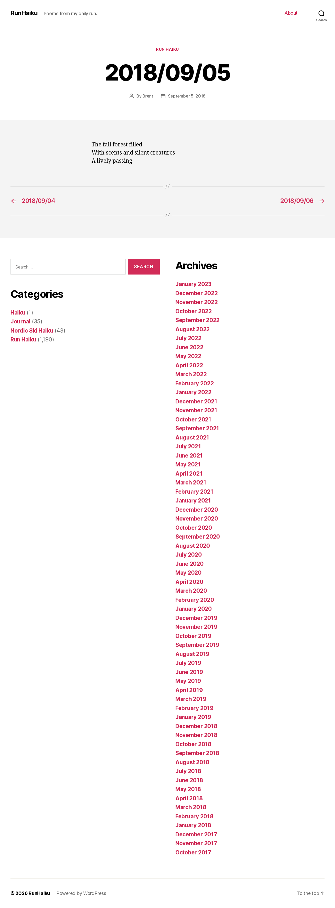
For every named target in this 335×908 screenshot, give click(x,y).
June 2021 (189, 455)
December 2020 (196, 509)
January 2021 (193, 500)
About (291, 13)
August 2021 (192, 437)
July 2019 (188, 663)
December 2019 (196, 618)
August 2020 (192, 545)
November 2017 (196, 843)
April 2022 (189, 365)
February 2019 (194, 708)
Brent (147, 96)
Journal (20, 321)
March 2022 (190, 374)
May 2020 (188, 572)
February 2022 (194, 383)
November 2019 (196, 627)
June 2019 (189, 672)
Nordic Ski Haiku (31, 330)
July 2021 (188, 446)
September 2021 (197, 428)
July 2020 (188, 554)
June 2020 (189, 564)
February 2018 (194, 816)
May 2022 (188, 356)
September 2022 (197, 320)
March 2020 (191, 590)
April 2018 (189, 798)
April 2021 (188, 473)
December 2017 (196, 834)
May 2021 (188, 464)
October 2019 (193, 636)
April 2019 (189, 690)
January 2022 (193, 392)
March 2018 (190, 807)
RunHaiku (23, 13)
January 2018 (193, 825)
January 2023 (193, 284)
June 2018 (189, 780)
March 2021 (190, 482)
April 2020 (189, 582)
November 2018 (196, 735)
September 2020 (197, 536)
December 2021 (196, 401)
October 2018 (193, 744)
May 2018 (188, 789)
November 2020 (196, 518)
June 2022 (189, 347)
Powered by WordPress (81, 893)
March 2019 (190, 699)
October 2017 (193, 852)
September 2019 (197, 645)
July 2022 (188, 338)
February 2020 (194, 600)
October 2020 (193, 527)
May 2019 (188, 681)
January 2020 (193, 609)
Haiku (17, 312)
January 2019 (193, 717)
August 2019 (192, 654)
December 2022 (196, 293)
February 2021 (194, 491)
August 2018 (192, 762)
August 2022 (192, 329)
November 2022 (196, 302)
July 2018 (188, 771)
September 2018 (197, 753)
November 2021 (196, 410)
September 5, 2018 (186, 96)
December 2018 (196, 726)
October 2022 (193, 311)
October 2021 (193, 419)
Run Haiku (167, 49)
